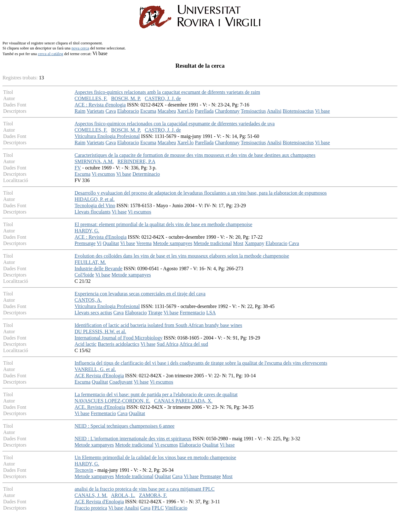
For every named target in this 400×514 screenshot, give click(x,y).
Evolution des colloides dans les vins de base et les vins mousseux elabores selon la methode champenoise (181, 256)
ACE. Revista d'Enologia (99, 407)
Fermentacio (192, 312)
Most (238, 243)
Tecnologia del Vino (94, 205)
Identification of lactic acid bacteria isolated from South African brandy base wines (158, 325)
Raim (79, 111)
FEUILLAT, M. (90, 262)
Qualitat (111, 243)
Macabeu (167, 111)
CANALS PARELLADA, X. (183, 400)
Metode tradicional (213, 243)
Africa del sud (193, 344)
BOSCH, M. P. (126, 98)
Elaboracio (128, 111)
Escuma (148, 111)
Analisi (274, 111)
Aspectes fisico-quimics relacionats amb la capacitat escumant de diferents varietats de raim (167, 92)
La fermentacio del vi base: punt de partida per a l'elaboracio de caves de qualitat (155, 394)
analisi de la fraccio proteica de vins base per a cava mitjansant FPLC (144, 489)
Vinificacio (176, 508)
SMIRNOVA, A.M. (93, 161)
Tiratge (155, 312)
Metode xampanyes (172, 243)
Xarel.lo (185, 111)
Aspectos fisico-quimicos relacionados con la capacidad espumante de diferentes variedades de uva (174, 123)
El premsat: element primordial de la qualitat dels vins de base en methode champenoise (163, 224)
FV (77, 167)
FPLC (158, 508)
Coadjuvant (121, 382)
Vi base (322, 111)
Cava (111, 111)
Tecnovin (83, 470)
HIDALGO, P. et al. (94, 199)
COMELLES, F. (90, 98)
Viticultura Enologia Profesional (107, 136)
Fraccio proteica (90, 508)
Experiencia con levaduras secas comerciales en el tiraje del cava (139, 293)
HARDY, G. (86, 230)
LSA (211, 312)
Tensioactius (253, 111)
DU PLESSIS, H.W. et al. (100, 331)
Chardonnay (227, 111)
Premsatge (85, 243)
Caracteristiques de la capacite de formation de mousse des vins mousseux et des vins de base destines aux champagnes (194, 155)
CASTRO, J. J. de (163, 98)
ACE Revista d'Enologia (99, 375)
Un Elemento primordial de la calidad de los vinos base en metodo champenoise (155, 457)
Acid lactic (85, 344)
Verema (144, 243)
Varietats (95, 111)
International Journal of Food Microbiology (118, 337)
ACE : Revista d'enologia (99, 104)
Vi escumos (103, 174)
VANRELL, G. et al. (95, 369)
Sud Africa (167, 344)
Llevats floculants (92, 211)
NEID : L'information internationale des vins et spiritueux (132, 438)
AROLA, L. (123, 495)
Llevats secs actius (93, 312)
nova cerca (80, 48)
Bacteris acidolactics (118, 344)
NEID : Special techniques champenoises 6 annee (124, 426)
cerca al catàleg (50, 53)
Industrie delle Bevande (98, 268)
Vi (99, 243)
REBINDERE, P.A (136, 161)
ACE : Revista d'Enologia (100, 237)
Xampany (254, 243)
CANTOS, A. (87, 300)
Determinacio (146, 174)
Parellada (204, 111)
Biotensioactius (298, 111)
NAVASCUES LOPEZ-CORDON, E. (112, 400)
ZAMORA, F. (153, 495)
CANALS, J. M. (90, 495)
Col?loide (84, 274)
